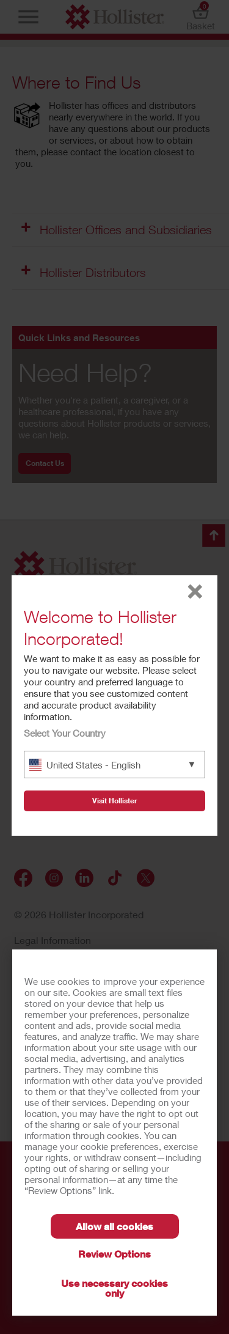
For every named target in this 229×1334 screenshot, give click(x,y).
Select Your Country (65, 733)
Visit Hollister (114, 800)
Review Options (114, 1253)
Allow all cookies (114, 1226)
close (195, 591)
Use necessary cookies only (114, 1288)
